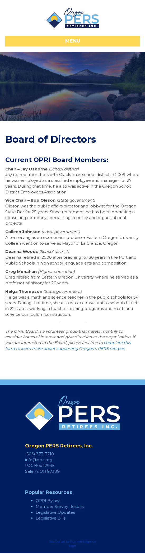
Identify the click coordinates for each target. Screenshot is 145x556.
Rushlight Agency (83, 541)
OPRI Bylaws (48, 500)
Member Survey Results (60, 506)
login (72, 546)
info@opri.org (38, 459)
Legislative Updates (55, 512)
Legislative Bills (51, 518)
